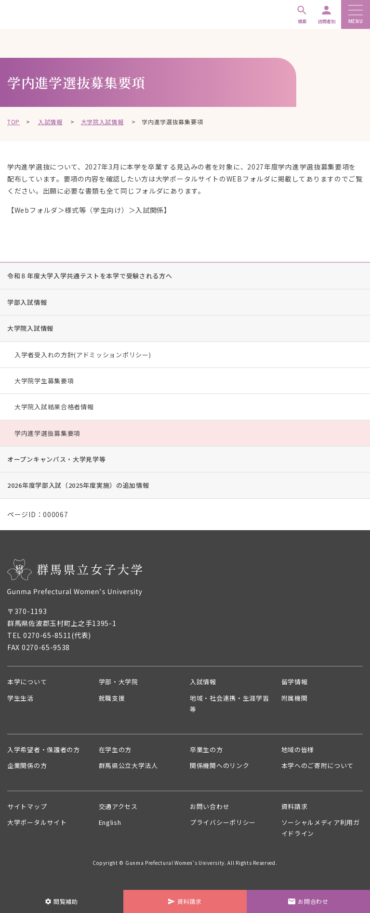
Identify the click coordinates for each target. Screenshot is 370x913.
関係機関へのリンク (221, 769)
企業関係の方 (28, 769)
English (112, 828)
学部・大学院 (120, 682)
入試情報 (50, 121)
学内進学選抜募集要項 (47, 433)
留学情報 (295, 682)
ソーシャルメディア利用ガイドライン (320, 834)
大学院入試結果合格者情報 (53, 406)
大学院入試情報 (102, 121)
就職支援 (113, 699)
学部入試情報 (27, 302)
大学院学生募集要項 (44, 380)
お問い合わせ (211, 811)
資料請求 (295, 811)
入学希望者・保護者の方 (46, 752)
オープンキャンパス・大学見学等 (56, 459)
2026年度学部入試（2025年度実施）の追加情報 (78, 485)
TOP (13, 121)
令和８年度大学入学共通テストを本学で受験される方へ (89, 275)
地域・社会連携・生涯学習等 (229, 705)
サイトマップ (28, 811)
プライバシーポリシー (225, 828)
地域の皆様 (299, 752)
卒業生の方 (207, 752)
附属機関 (295, 699)
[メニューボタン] (355, 11)
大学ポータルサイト (39, 828)
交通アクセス (120, 811)
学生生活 (21, 699)
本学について (28, 682)
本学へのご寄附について (320, 769)
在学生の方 (116, 752)
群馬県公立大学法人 (130, 769)
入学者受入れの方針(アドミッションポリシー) (82, 354)
